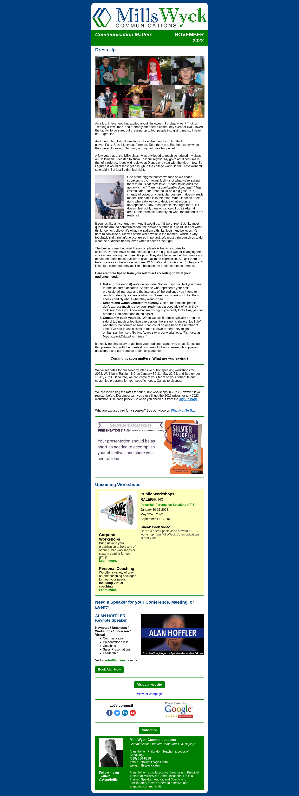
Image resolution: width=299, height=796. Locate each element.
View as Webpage (149, 694)
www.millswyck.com (145, 765)
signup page (188, 399)
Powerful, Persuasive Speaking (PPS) (168, 504)
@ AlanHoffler (109, 779)
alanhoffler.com (113, 660)
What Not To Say (183, 410)
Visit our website (149, 684)
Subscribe (149, 730)
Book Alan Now (109, 669)
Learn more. (108, 560)
